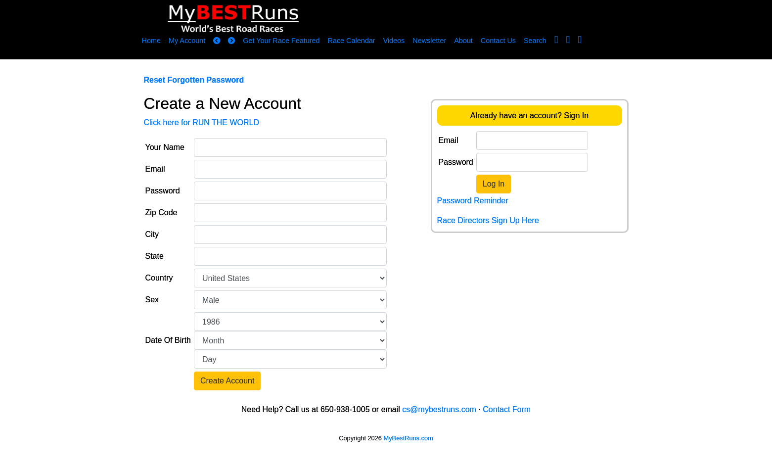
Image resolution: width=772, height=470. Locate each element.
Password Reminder (472, 200)
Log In (493, 184)
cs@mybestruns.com (439, 409)
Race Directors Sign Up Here (488, 220)
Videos (394, 41)
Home (151, 41)
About (463, 41)
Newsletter (429, 41)
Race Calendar (351, 41)
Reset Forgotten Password (194, 80)
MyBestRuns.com (408, 438)
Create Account (227, 380)
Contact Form (507, 409)
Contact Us (498, 41)
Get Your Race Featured (281, 41)
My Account (187, 41)
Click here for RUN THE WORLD (202, 122)
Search (535, 41)
